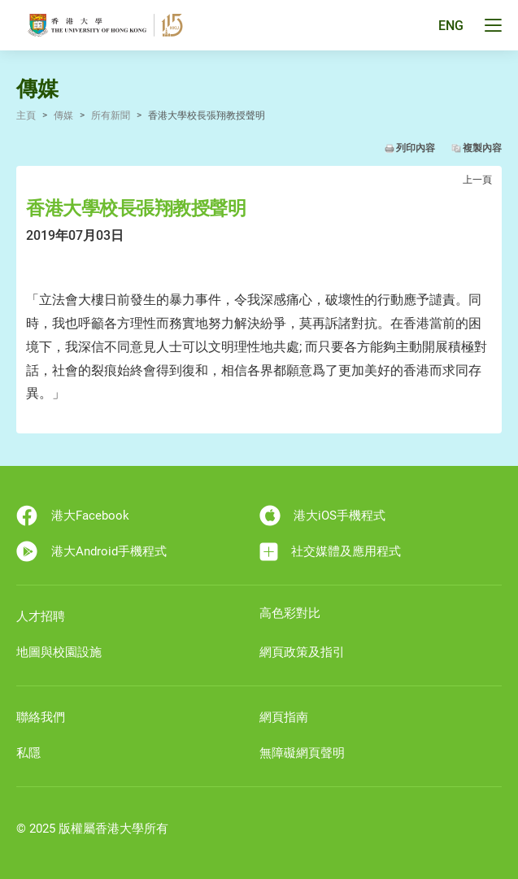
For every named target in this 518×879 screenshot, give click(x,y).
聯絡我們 (40, 717)
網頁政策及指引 (302, 652)
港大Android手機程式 (91, 551)
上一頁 (477, 179)
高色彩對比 (289, 613)
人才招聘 (40, 616)
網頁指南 (283, 717)
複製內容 (482, 148)
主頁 (26, 115)
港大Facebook (72, 515)
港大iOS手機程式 (322, 515)
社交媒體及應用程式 (330, 551)
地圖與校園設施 (59, 652)
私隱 (28, 753)
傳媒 (63, 115)
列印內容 (415, 148)
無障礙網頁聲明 (302, 753)
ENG (451, 25)
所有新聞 (110, 115)
